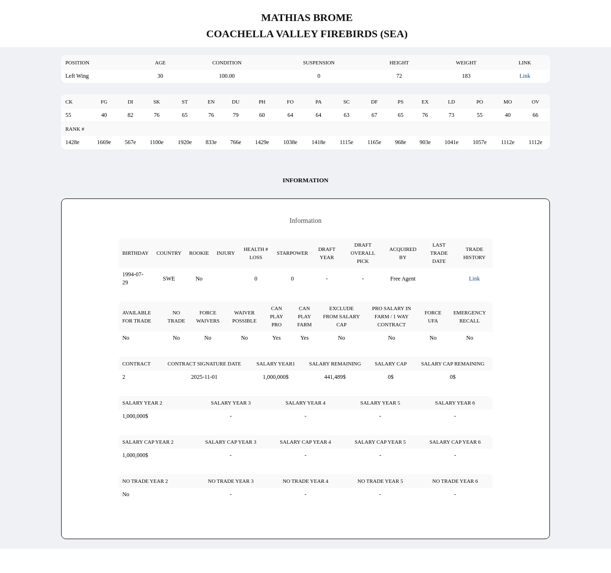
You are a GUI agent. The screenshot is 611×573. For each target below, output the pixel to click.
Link (524, 76)
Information (305, 180)
